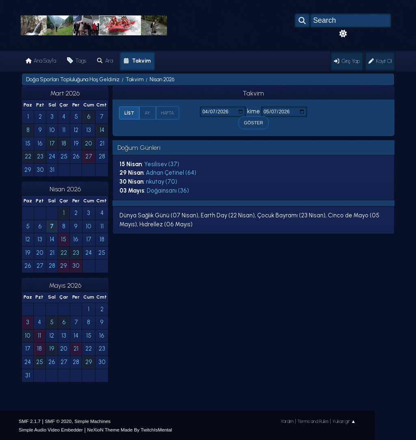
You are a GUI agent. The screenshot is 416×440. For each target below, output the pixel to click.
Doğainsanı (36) (168, 190)
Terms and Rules (313, 421)
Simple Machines (92, 421)
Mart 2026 (65, 93)
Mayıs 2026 (65, 285)
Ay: (148, 113)
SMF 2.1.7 (30, 421)
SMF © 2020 (58, 421)
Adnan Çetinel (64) (171, 172)
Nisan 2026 (65, 189)
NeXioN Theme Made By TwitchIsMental (129, 429)
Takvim (253, 93)
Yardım (287, 421)
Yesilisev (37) (161, 164)
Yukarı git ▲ (344, 421)
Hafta (167, 113)
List (129, 113)
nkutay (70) (161, 181)
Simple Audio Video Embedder (51, 429)
